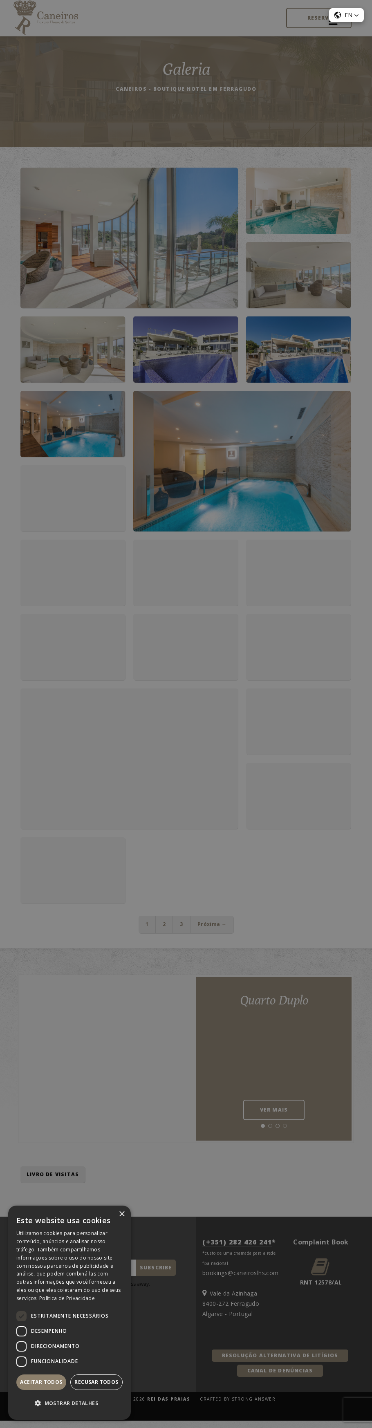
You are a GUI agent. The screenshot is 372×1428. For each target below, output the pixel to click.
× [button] (122, 1214)
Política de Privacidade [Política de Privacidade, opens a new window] (67, 1298)
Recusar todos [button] (96, 1382)
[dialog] (186, 714)
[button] (69, 1403)
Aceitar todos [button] (41, 1382)
